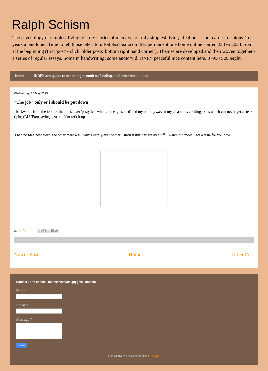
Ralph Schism (50, 24)
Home (19, 76)
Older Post (243, 254)
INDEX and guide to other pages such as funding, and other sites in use (91, 76)
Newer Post (26, 254)
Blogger (154, 356)
